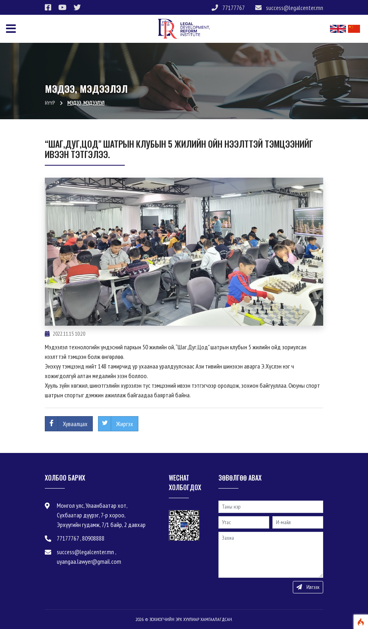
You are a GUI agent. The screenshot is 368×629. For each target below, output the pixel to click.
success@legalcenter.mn (289, 8)
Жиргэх (124, 424)
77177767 (228, 8)
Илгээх (308, 587)
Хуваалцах (75, 424)
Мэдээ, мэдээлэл (85, 103)
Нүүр (50, 103)
